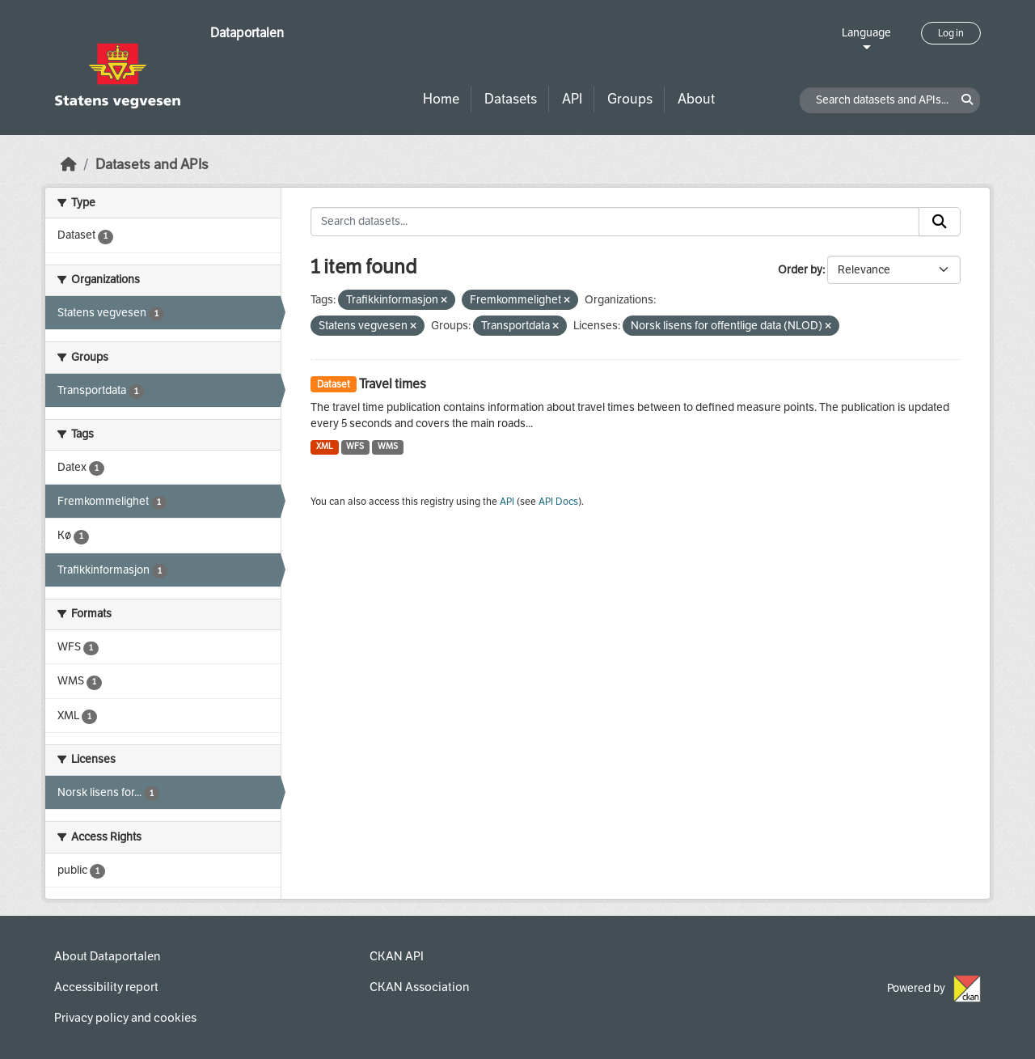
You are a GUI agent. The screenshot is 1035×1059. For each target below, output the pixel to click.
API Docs (558, 501)
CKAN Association (419, 987)
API (572, 99)
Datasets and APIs (152, 164)
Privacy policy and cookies (125, 1017)
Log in (951, 33)
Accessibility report (106, 987)
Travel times (392, 384)
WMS (388, 446)
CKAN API (397, 956)
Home (441, 99)
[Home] (69, 164)
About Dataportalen (107, 956)
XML (324, 446)
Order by (800, 270)
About (696, 99)
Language (866, 33)
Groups (630, 99)
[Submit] (940, 221)
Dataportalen (247, 32)
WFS (355, 446)
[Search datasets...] (614, 221)
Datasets (510, 99)
